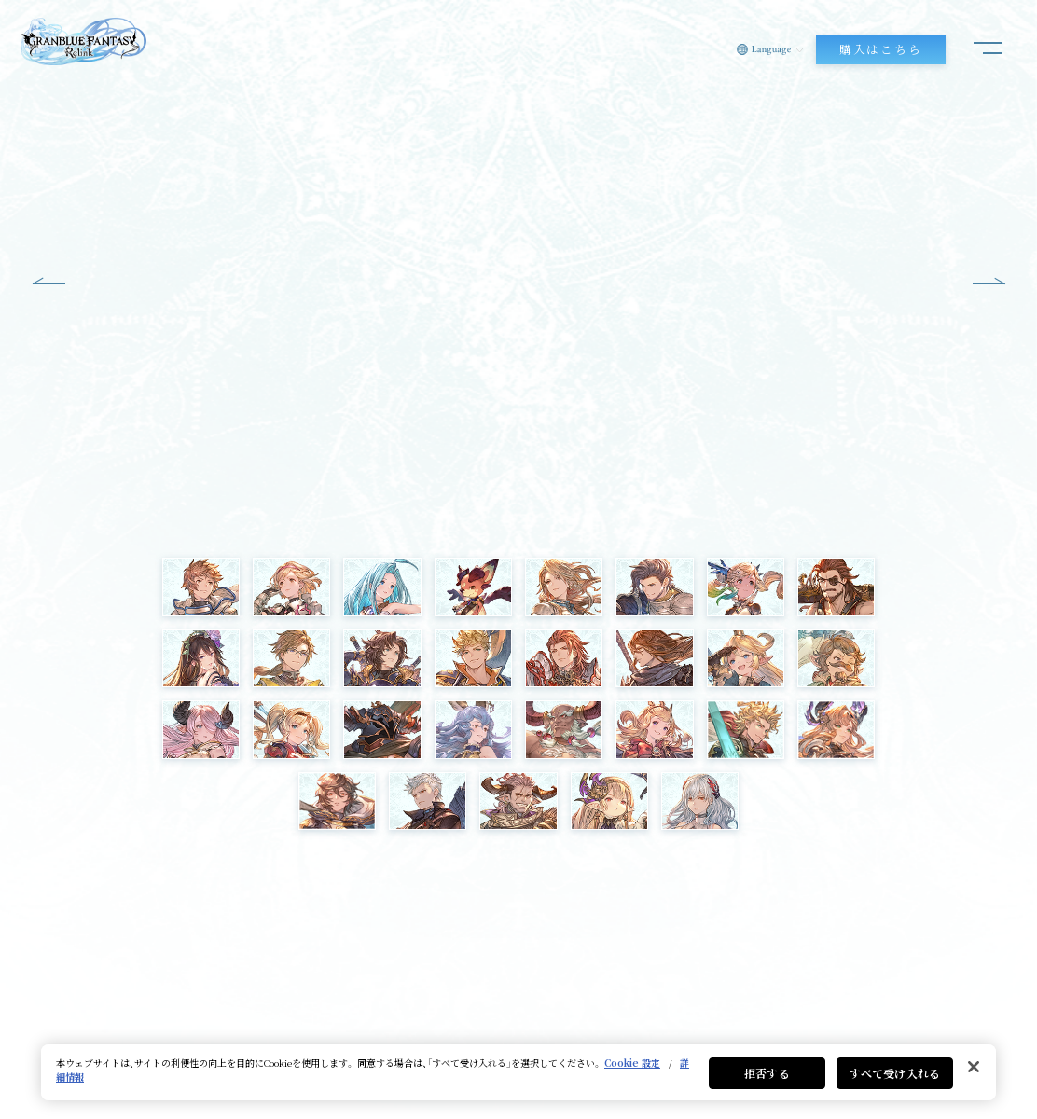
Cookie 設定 (632, 1063)
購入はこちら (880, 49)
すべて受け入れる (895, 1073)
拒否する (766, 1073)
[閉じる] (973, 1066)
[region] (518, 1072)
